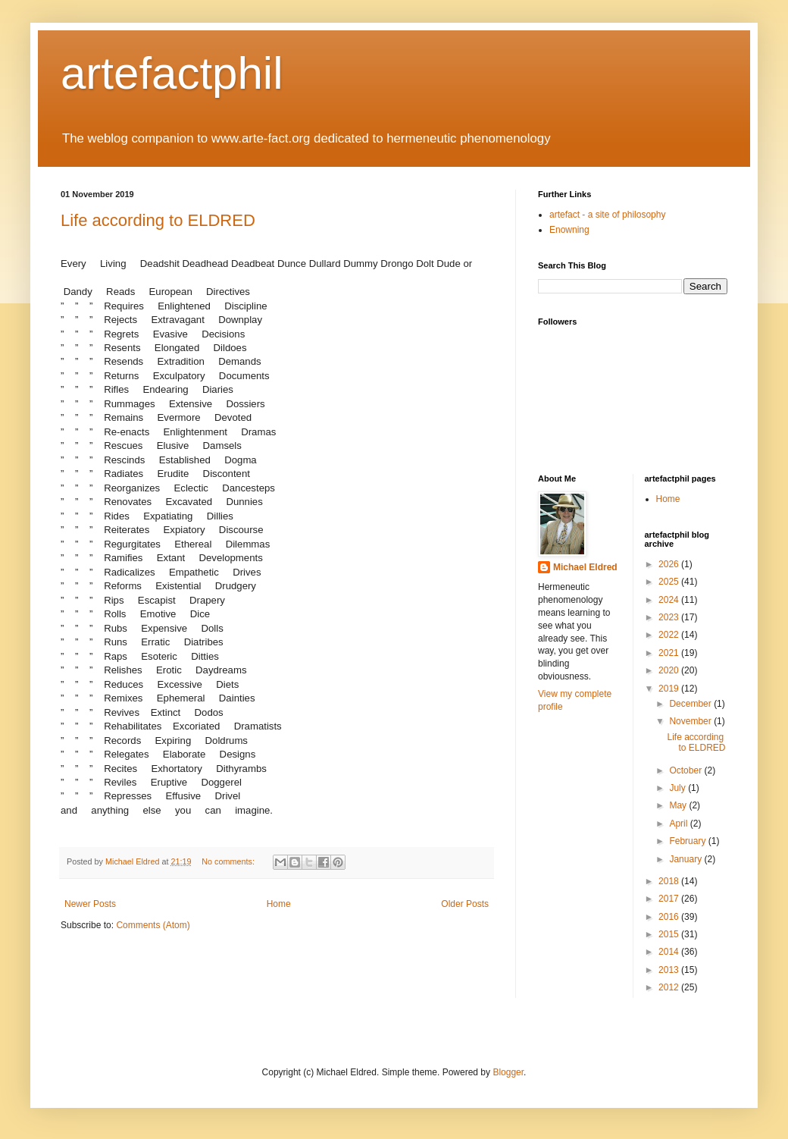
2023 (669, 617)
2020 (669, 670)
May (679, 805)
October (686, 770)
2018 (669, 881)
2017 (669, 898)
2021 (669, 653)
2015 (669, 934)
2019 (669, 688)
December (691, 703)
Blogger (508, 1072)
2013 (669, 970)
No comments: (229, 861)
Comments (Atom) (152, 925)
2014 (669, 951)
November (691, 721)
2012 (669, 987)
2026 (669, 564)
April (679, 823)
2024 (669, 600)
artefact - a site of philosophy (607, 214)
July (678, 788)
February (688, 841)
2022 (669, 634)
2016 (669, 917)
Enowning (569, 229)
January (686, 859)
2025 (669, 581)
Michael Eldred (585, 567)
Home (279, 904)
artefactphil (172, 73)
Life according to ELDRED (158, 220)
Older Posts (465, 904)
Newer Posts (90, 904)
